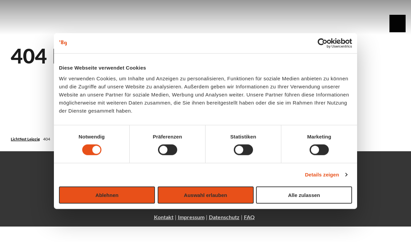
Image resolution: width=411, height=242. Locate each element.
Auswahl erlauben (205, 195)
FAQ (249, 217)
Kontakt (163, 217)
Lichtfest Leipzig (25, 139)
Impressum (191, 217)
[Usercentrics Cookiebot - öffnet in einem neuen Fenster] (322, 43)
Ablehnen (106, 195)
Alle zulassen (304, 195)
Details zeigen (322, 174)
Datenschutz (224, 217)
